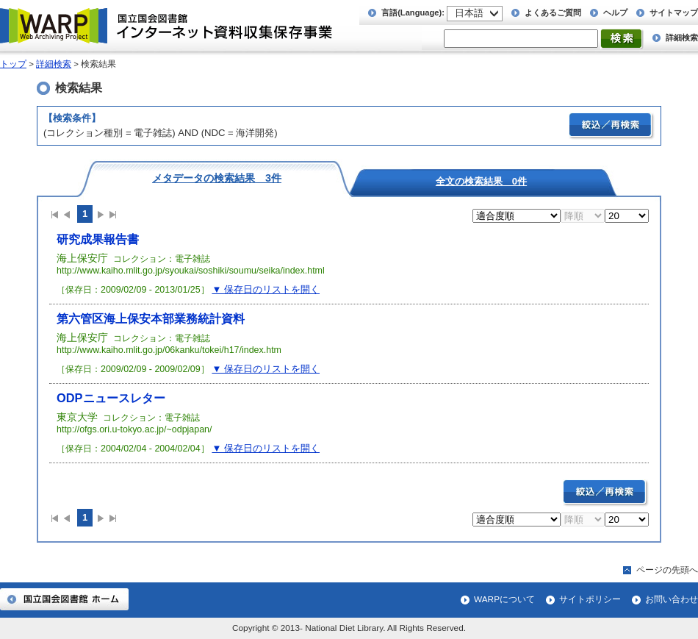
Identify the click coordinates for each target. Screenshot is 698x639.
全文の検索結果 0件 (481, 181)
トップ (13, 64)
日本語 (469, 12)
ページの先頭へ (667, 570)
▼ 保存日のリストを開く (266, 289)
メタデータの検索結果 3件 (216, 177)
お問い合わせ (671, 599)
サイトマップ (674, 12)
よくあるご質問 (553, 12)
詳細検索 (682, 37)
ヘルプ (615, 12)
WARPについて (504, 599)
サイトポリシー (590, 599)
